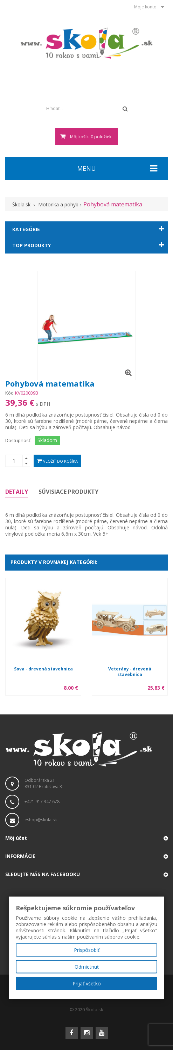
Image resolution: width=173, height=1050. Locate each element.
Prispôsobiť (86, 950)
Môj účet (16, 838)
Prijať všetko (86, 983)
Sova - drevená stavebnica (43, 669)
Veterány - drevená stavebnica (129, 671)
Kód (9, 393)
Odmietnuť (87, 966)
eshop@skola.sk (41, 820)
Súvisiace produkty (68, 491)
